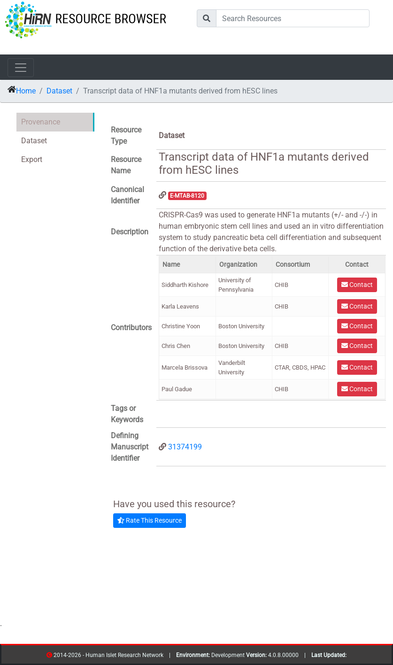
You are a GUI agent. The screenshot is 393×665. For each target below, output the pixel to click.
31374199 (185, 446)
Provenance (40, 121)
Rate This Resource (149, 520)
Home (26, 90)
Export (31, 159)
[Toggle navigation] (21, 67)
